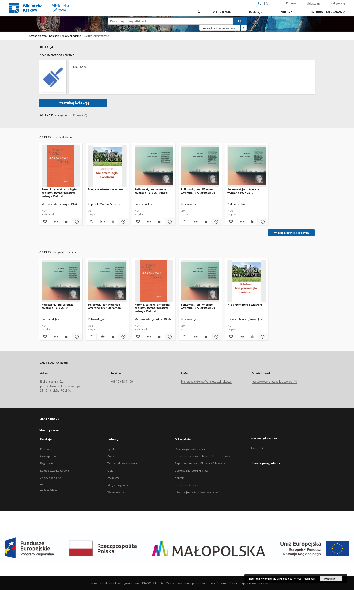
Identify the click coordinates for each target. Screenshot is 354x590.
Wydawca (113, 478)
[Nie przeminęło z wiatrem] (107, 166)
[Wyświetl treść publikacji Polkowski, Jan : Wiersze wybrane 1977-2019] (252, 222)
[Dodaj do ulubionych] (44, 222)
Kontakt (179, 478)
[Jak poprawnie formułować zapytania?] (244, 28)
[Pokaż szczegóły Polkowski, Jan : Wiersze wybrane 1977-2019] (262, 222)
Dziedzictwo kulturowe (54, 470)
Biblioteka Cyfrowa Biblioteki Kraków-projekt (203, 456)
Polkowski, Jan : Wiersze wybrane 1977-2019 (243, 190)
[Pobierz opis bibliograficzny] (55, 222)
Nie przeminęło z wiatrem (105, 189)
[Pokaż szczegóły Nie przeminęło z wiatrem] (122, 222)
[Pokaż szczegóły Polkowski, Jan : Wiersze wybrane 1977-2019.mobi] (169, 222)
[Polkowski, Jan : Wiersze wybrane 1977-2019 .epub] (200, 166)
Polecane (46, 449)
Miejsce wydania (118, 485)
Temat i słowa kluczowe (122, 463)
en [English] (266, 3)
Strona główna (38, 35)
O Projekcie (222, 12)
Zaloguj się (338, 3)
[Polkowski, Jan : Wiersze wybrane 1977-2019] (247, 166)
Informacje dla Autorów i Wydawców (198, 492)
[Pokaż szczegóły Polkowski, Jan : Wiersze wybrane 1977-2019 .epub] (215, 222)
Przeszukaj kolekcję (72, 103)
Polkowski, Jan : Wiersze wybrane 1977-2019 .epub (198, 190)
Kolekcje (255, 12)
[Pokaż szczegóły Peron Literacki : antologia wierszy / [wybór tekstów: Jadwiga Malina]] (76, 222)
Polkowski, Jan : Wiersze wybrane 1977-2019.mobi (151, 190)
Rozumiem (331, 578)
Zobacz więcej (49, 489)
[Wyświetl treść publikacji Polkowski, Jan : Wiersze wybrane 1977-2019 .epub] (205, 222)
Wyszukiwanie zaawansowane (219, 28)
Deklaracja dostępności (190, 449)
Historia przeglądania (327, 12)
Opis (110, 470)
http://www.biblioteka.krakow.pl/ (274, 381)
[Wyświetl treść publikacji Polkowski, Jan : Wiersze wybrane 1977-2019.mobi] (159, 222)
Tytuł (110, 449)
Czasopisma (48, 456)
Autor (111, 456)
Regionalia (47, 463)
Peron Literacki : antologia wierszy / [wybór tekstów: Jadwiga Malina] (59, 192)
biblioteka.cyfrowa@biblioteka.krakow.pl (206, 381)
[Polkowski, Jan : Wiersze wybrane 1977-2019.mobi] (154, 166)
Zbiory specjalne (72, 35)
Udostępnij (314, 3)
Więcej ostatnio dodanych (291, 233)
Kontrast (291, 3)
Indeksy (286, 12)
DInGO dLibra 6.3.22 (156, 583)
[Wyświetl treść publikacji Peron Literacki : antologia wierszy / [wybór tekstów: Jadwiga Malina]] (66, 222)
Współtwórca (115, 492)
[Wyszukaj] (240, 21)
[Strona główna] (199, 12)
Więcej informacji (304, 578)
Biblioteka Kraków (186, 485)
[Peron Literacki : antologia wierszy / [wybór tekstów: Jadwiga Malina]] (61, 166)
